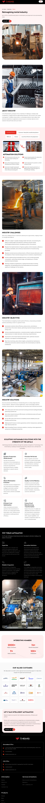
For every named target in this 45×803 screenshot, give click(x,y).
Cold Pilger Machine (10, 132)
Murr (2, 798)
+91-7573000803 (8, 751)
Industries (9, 9)
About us (4, 782)
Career (3, 785)
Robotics (24, 782)
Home (4, 9)
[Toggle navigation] (41, 1)
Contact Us (10, 729)
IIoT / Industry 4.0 (27, 785)
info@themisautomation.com (10, 754)
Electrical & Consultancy (29, 780)
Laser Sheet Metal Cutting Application (30, 137)
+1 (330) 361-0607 (8, 767)
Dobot (3, 796)
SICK (2, 800)
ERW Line (8, 137)
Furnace (16, 137)
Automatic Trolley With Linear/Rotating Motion (28, 132)
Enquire (7, 21)
